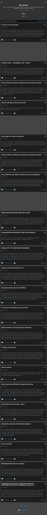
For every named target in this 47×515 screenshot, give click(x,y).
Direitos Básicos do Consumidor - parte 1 (13, 404)
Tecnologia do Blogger (23, 510)
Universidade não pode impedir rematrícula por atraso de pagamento (20, 174)
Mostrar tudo (42, 21)
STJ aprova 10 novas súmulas (9, 25)
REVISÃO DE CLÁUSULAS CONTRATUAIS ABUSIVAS (16, 424)
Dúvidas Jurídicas (6, 367)
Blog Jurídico (23, 5)
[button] (45, 25)
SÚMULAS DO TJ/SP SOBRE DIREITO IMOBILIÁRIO (15, 248)
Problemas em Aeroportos (8, 347)
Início (23, 16)
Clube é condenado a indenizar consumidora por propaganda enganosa (21, 154)
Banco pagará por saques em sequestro (12, 136)
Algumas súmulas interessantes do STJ (12, 268)
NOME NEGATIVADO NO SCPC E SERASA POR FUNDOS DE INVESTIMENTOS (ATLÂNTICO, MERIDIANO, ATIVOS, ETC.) (17, 484)
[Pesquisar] (45, 2)
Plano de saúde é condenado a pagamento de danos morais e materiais (21, 83)
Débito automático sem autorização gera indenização (16, 327)
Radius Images (26, 512)
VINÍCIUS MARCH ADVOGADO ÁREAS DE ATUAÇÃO (15, 212)
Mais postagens (23, 505)
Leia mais (43, 39)
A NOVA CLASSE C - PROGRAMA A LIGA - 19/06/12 (15, 63)
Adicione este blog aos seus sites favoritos (13, 102)
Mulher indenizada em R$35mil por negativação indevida (17, 384)
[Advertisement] (23, 51)
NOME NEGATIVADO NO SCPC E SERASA (12, 463)
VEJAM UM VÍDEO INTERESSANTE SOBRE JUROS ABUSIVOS (18, 232)
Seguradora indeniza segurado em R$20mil (13, 288)
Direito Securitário (6, 444)
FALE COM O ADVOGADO (23, 10)
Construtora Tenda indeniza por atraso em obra (14, 307)
